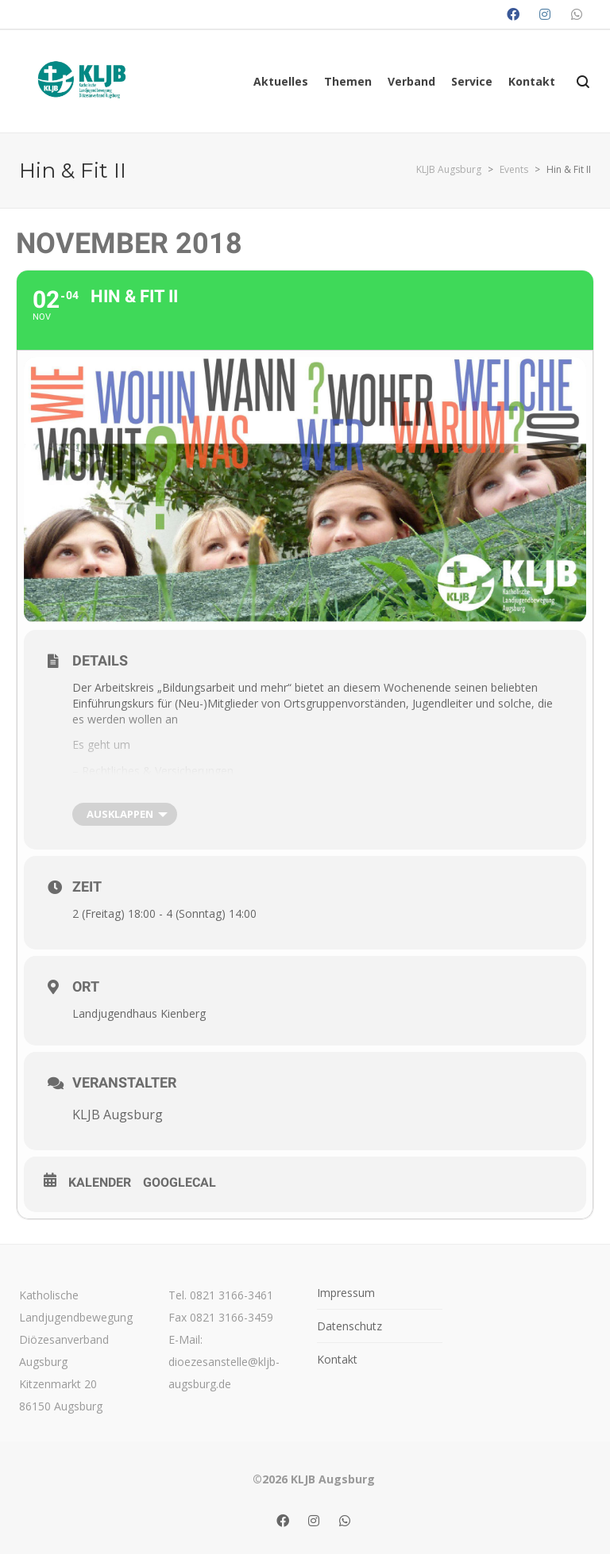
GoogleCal (179, 1182)
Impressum (346, 1292)
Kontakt (337, 1359)
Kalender (99, 1182)
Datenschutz (349, 1325)
